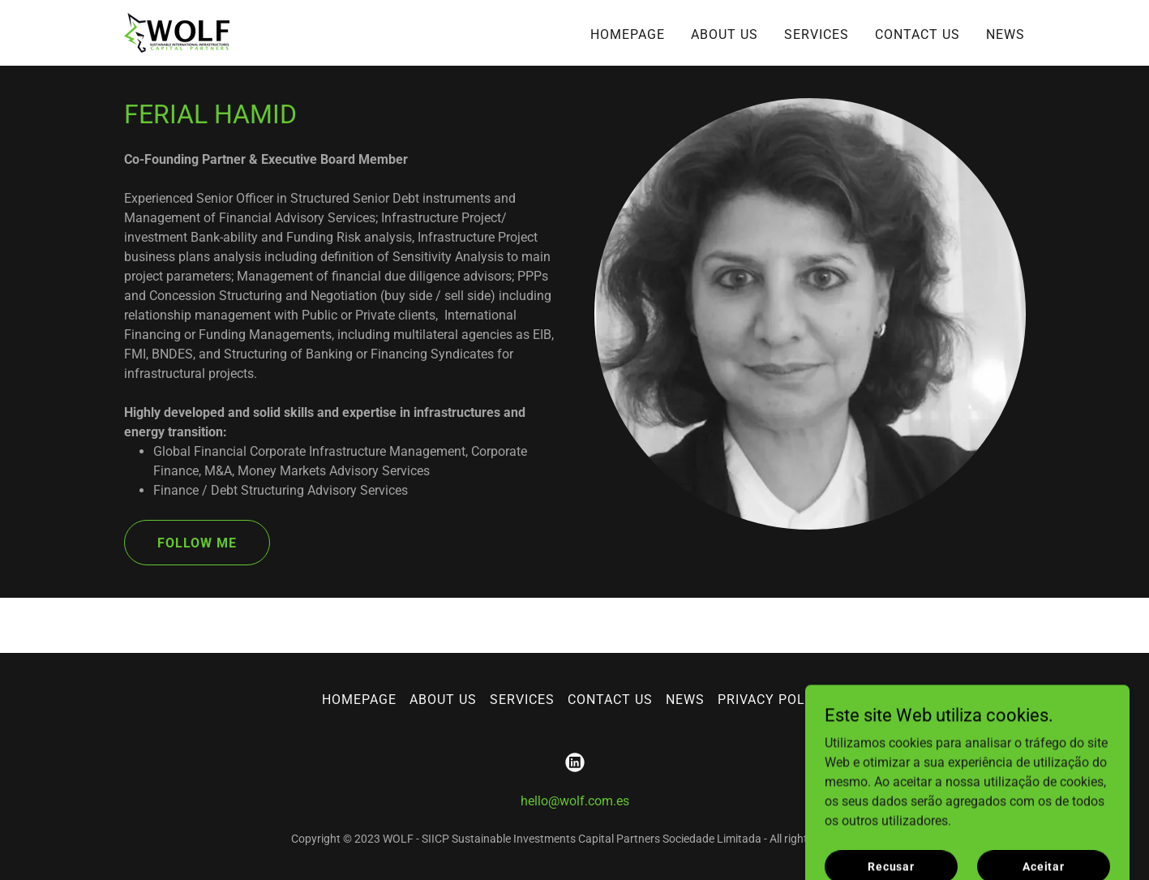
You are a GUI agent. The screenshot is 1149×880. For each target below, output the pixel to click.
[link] (176, 32)
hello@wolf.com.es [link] (575, 801)
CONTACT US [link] (917, 34)
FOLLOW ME (197, 543)
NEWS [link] (1005, 34)
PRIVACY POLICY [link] (772, 699)
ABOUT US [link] (724, 34)
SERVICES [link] (816, 34)
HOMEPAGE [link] (627, 34)
